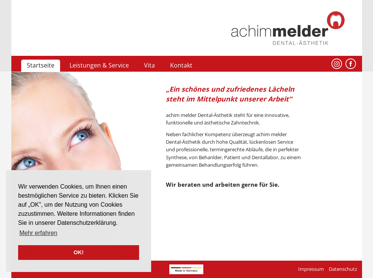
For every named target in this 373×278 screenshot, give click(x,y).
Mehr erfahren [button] (38, 233)
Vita (149, 65)
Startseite (40, 65)
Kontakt (181, 65)
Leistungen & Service (99, 65)
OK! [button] (79, 252)
